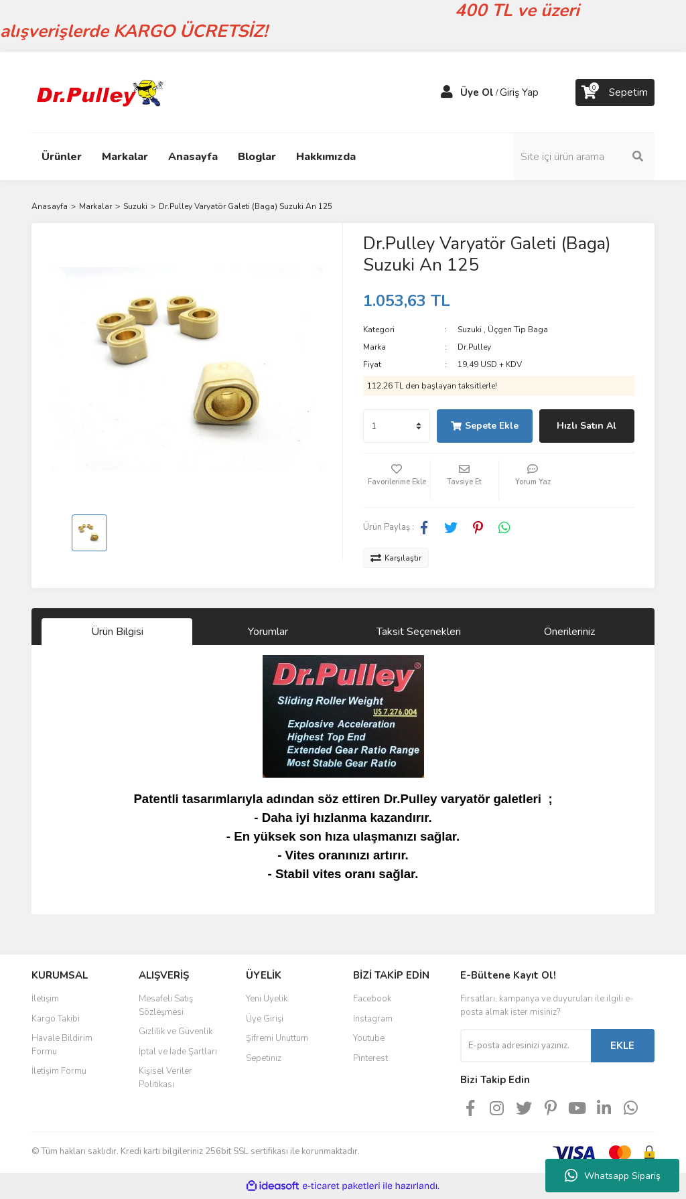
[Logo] (98, 91)
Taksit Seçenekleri (418, 631)
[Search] (584, 156)
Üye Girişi (264, 1019)
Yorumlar (268, 631)
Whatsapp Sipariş (613, 1175)
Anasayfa (193, 156)
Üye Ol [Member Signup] (477, 92)
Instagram (373, 1019)
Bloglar (257, 156)
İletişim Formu (58, 1071)
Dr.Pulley (474, 347)
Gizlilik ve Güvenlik (175, 1032)
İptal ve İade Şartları (178, 1052)
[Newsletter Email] (525, 1045)
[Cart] (615, 92)
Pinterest (370, 1058)
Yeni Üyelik (266, 999)
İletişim (45, 999)
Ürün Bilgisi (117, 631)
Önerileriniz (569, 631)
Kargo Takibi (55, 1019)
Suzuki (470, 329)
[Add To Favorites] (396, 480)
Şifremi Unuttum (277, 1038)
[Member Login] (447, 92)
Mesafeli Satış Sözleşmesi (166, 1005)
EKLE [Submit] (622, 1045)
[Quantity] (396, 426)
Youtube (369, 1038)
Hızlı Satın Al (586, 425)
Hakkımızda (326, 156)
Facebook (372, 999)
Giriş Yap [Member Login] (519, 92)
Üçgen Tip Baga (518, 329)
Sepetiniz (263, 1058)
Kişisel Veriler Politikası (165, 1077)
